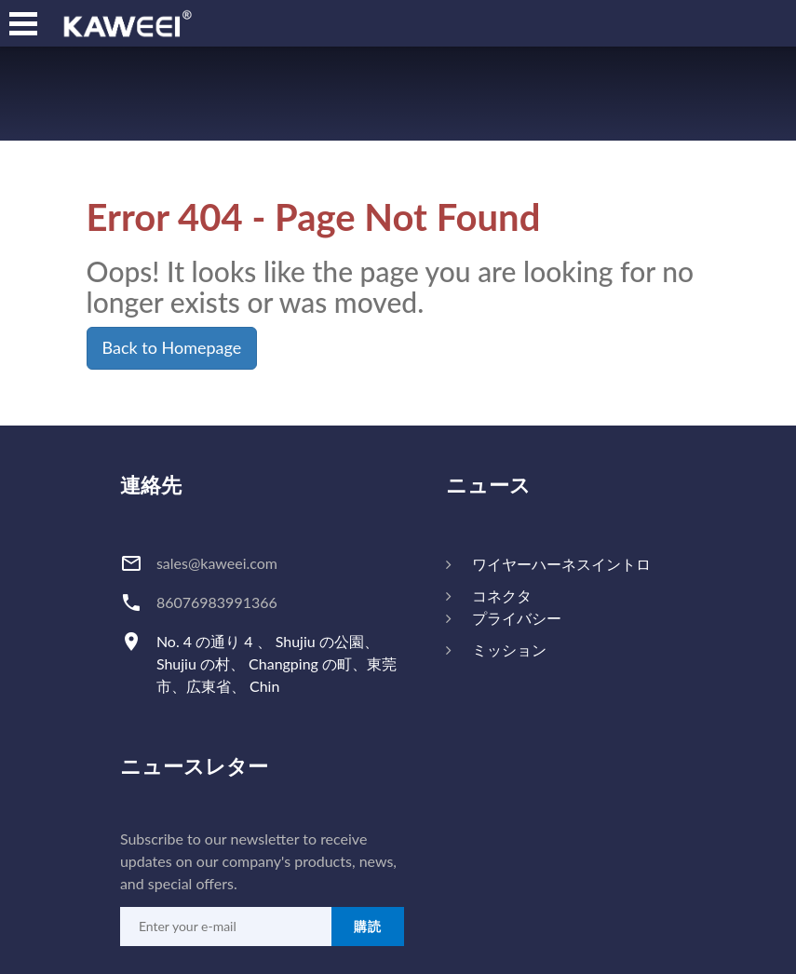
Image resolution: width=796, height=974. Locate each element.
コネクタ (502, 595)
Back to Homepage (172, 347)
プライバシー (516, 618)
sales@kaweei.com (216, 563)
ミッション (509, 649)
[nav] (23, 23)
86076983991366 (216, 602)
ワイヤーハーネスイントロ (561, 564)
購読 (368, 926)
